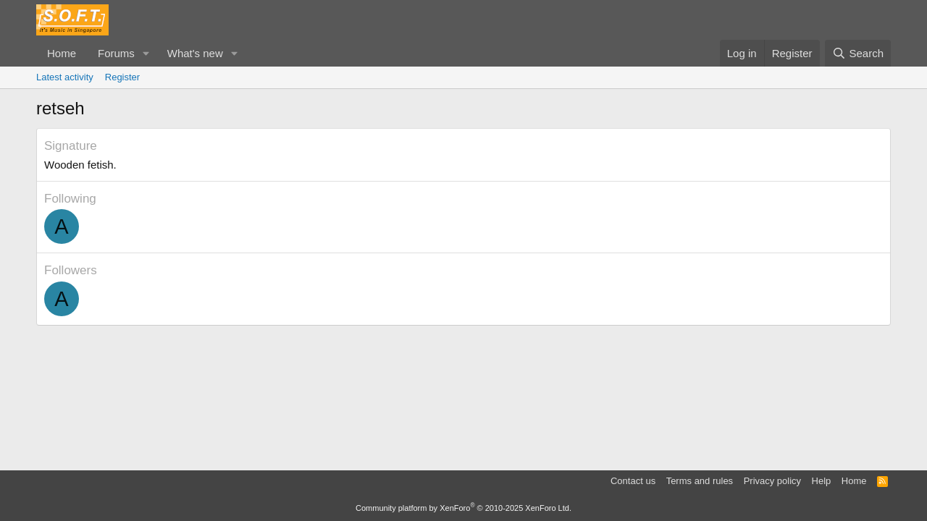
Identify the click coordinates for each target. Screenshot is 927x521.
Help (821, 480)
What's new (195, 53)
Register (122, 77)
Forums (116, 53)
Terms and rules (699, 480)
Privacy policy (772, 480)
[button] (146, 53)
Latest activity (64, 77)
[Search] (858, 53)
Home (61, 53)
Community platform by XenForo (463, 508)
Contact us (633, 480)
